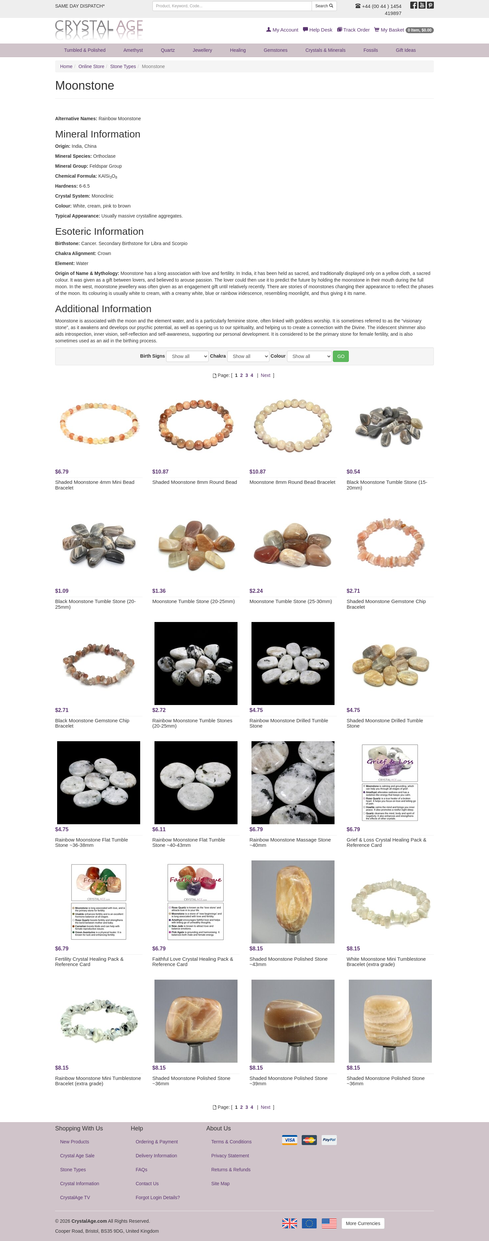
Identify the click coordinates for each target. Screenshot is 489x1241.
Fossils (370, 50)
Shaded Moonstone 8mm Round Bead (194, 482)
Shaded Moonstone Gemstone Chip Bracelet (386, 604)
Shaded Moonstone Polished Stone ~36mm (191, 1081)
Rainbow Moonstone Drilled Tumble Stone (288, 723)
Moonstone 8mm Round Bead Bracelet (292, 482)
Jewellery (202, 50)
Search (324, 6)
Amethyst (133, 50)
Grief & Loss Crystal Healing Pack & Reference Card (387, 842)
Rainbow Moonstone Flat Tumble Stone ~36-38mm (91, 842)
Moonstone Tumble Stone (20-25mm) (193, 601)
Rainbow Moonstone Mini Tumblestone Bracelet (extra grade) (98, 1081)
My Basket (404, 30)
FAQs (141, 1169)
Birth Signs (152, 356)
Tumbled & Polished (85, 50)
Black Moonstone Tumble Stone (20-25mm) (95, 604)
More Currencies (363, 1223)
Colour (278, 356)
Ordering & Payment (157, 1141)
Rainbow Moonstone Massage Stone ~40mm (290, 842)
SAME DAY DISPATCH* (80, 6)
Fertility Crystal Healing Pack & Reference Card (89, 961)
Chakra (218, 356)
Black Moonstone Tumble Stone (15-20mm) (387, 484)
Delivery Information (156, 1155)
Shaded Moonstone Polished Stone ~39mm (288, 1081)
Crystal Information (79, 1183)
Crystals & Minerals (326, 50)
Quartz (168, 50)
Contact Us (147, 1183)
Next (265, 375)
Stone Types (123, 66)
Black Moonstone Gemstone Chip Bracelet (92, 723)
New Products (74, 1141)
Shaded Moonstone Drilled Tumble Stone (385, 723)
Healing (238, 50)
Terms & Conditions (231, 1141)
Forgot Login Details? (158, 1197)
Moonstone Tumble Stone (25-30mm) (290, 601)
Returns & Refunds (230, 1169)
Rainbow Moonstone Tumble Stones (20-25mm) (192, 723)
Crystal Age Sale (77, 1155)
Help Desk (317, 30)
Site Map (220, 1183)
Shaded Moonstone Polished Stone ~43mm (288, 961)
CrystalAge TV (75, 1197)
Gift (406, 50)
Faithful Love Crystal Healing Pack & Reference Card (192, 961)
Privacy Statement (230, 1155)
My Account (282, 30)
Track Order (353, 30)
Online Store (91, 66)
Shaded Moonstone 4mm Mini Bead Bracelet (94, 484)
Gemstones (276, 50)
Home (66, 66)
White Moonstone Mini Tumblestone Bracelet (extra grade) (386, 961)
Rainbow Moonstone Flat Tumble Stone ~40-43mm (188, 842)
